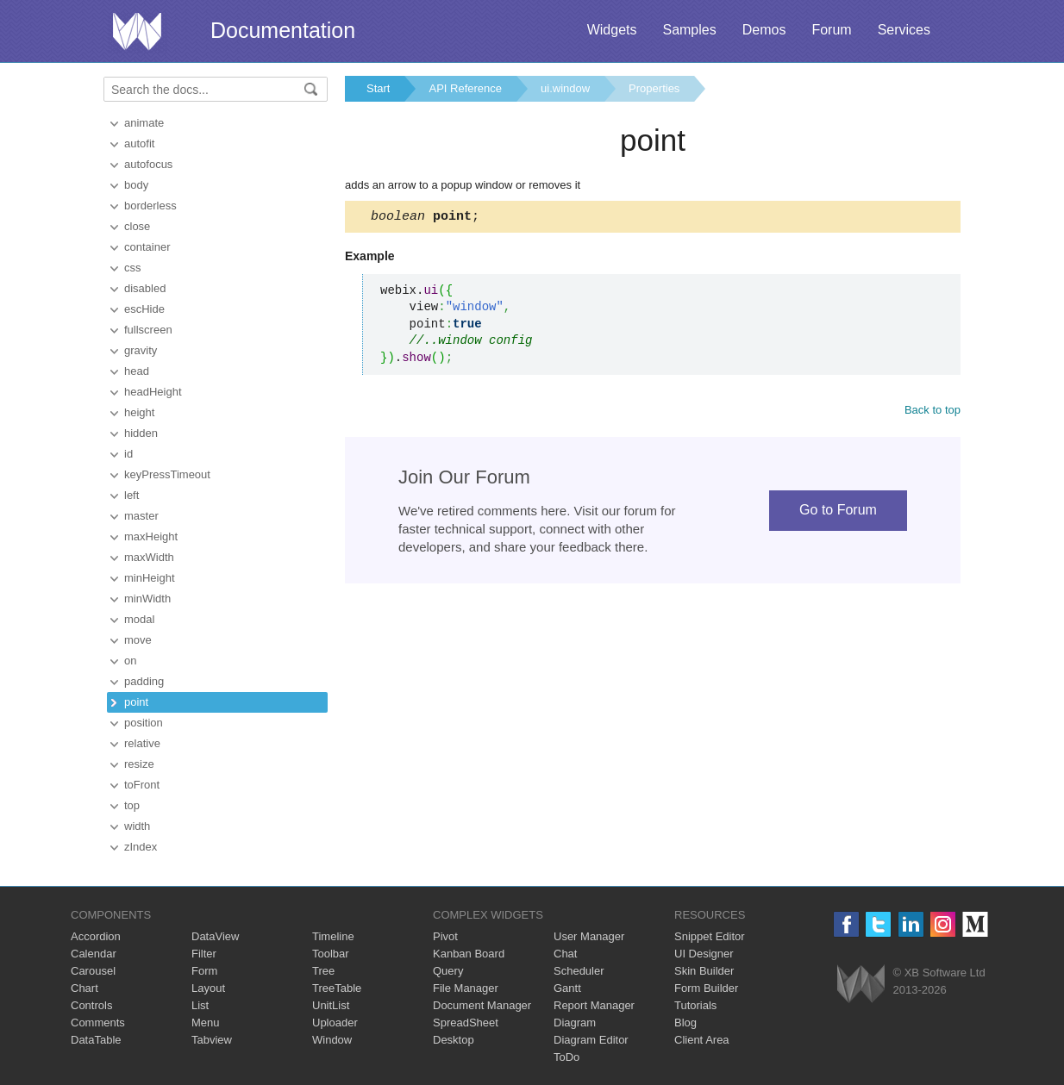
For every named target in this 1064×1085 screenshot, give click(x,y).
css (132, 267)
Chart (84, 988)
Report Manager (594, 1005)
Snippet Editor (709, 936)
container (147, 246)
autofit (139, 143)
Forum (831, 29)
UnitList (330, 1005)
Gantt (567, 988)
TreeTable (336, 988)
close (137, 226)
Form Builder (706, 988)
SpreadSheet (465, 1022)
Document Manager (482, 1005)
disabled (145, 288)
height (139, 412)
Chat (565, 953)
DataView (215, 936)
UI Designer (704, 953)
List (200, 1005)
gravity (140, 350)
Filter (203, 953)
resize (139, 764)
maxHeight (151, 536)
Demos (764, 29)
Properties (654, 88)
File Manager (465, 988)
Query (448, 970)
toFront (142, 784)
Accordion (96, 936)
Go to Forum (838, 512)
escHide (144, 308)
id (128, 453)
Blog (685, 1022)
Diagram (575, 1022)
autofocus (148, 164)
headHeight (153, 391)
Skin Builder (704, 970)
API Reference (465, 88)
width (137, 826)
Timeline (333, 936)
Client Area (701, 1039)
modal (139, 619)
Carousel (93, 970)
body (136, 184)
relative (142, 743)
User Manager (589, 936)
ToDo (566, 1057)
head (136, 371)
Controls (91, 1005)
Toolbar (330, 953)
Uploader (335, 1022)
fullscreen (148, 329)
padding (144, 681)
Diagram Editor (591, 1039)
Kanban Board (468, 953)
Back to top (932, 412)
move (138, 639)
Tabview (211, 1039)
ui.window (565, 88)
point (136, 701)
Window (332, 1039)
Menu (205, 1022)
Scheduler (579, 970)
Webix (861, 983)
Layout (208, 988)
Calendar (93, 953)
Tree (323, 970)
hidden (141, 433)
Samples (689, 29)
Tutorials (695, 1005)
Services (904, 29)
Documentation (282, 30)
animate (144, 122)
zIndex (140, 846)
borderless (150, 205)
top (132, 805)
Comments (98, 1022)
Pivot (445, 936)
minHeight (149, 577)
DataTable (96, 1039)
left (131, 495)
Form (204, 970)
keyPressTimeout (167, 474)
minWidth (147, 598)
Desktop (453, 1039)
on (130, 660)
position (143, 722)
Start (378, 88)
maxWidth (149, 557)
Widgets (612, 29)
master (141, 515)
